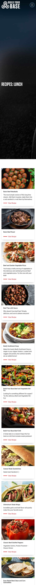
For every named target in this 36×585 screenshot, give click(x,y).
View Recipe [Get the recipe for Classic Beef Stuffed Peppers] (12, 552)
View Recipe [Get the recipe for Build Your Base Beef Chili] (12, 440)
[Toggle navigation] (32, 5)
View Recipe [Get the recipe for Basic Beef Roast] (12, 236)
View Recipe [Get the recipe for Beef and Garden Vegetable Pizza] (12, 279)
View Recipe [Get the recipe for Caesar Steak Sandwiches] (12, 476)
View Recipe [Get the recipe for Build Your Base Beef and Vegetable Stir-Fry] (12, 402)
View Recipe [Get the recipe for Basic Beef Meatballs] (12, 203)
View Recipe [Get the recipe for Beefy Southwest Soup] (12, 360)
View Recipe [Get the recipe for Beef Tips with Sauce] (12, 317)
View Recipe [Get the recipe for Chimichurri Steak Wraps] (12, 514)
